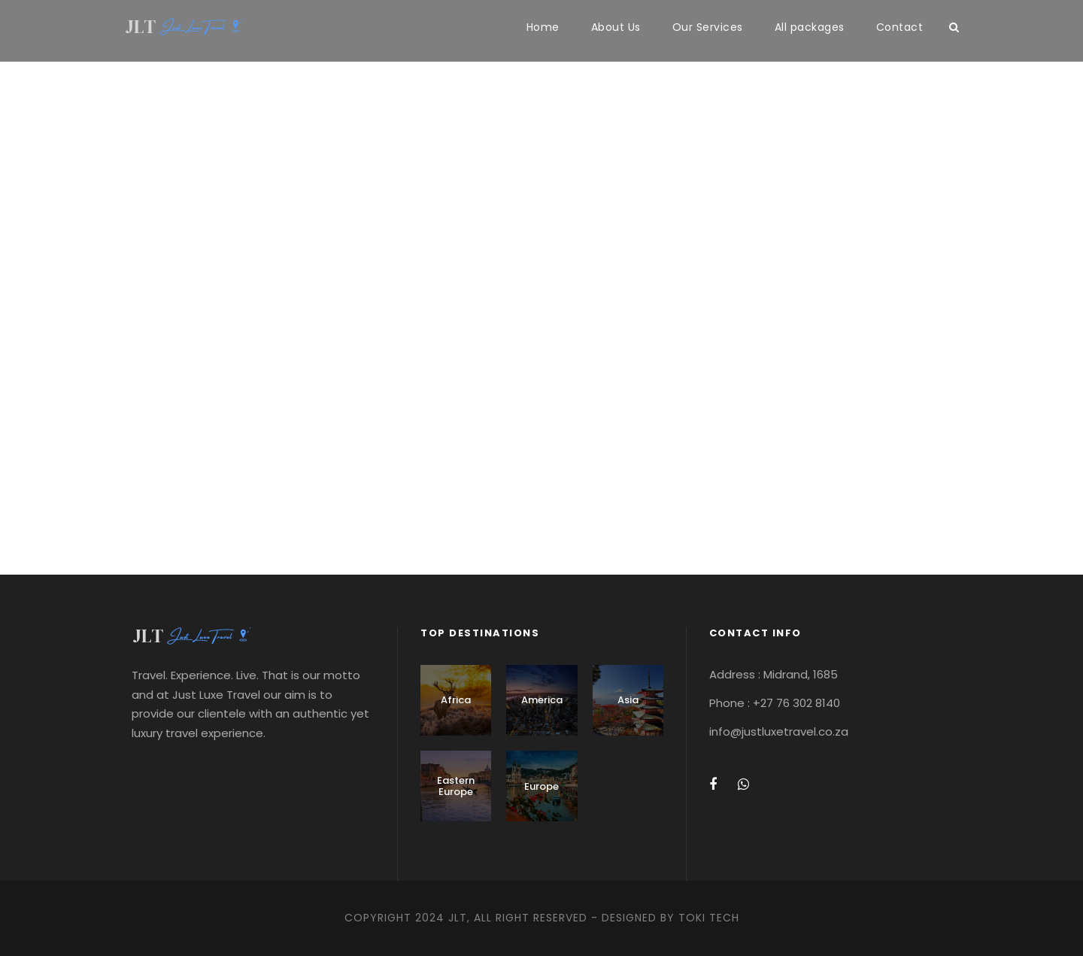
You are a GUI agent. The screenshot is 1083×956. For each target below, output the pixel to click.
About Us (616, 27)
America (542, 700)
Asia (628, 700)
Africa (456, 700)
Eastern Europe (456, 786)
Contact (900, 27)
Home (543, 27)
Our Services (707, 27)
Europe (541, 786)
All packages (810, 27)
